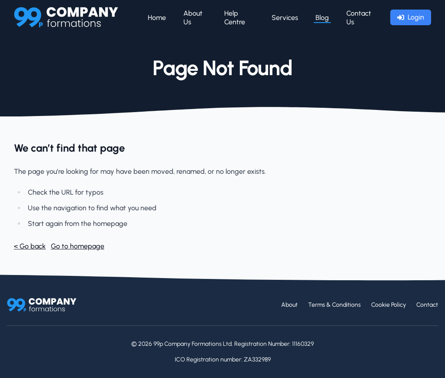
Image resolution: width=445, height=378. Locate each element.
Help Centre (234, 17)
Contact (427, 304)
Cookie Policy (388, 304)
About (289, 304)
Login (410, 17)
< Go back (30, 246)
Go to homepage (77, 246)
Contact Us (358, 17)
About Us (193, 17)
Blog (322, 17)
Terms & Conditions (334, 304)
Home (157, 17)
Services (285, 17)
